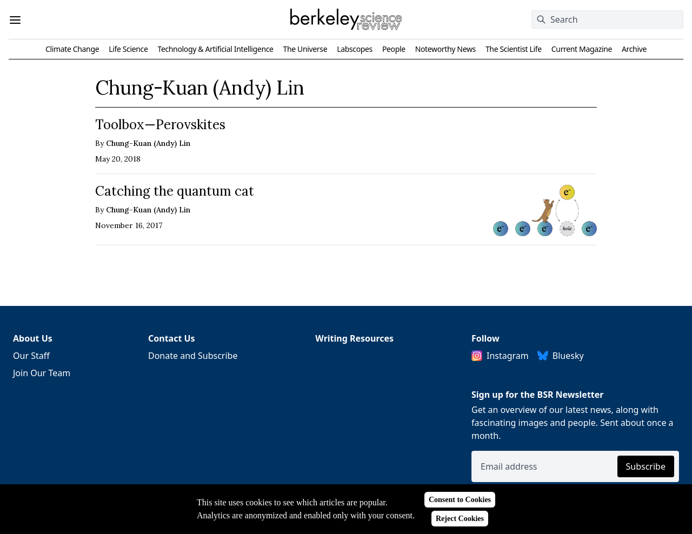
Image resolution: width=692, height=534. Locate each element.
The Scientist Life (513, 49)
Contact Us (171, 338)
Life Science (128, 49)
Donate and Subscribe (193, 356)
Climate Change (72, 49)
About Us (32, 338)
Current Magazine (581, 49)
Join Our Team (41, 373)
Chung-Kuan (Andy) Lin (148, 143)
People (393, 49)
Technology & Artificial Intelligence (215, 49)
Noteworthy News (445, 49)
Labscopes (354, 49)
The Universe (305, 49)
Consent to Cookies (460, 500)
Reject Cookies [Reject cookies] (460, 519)
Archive (634, 49)
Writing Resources (354, 338)
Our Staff (31, 356)
